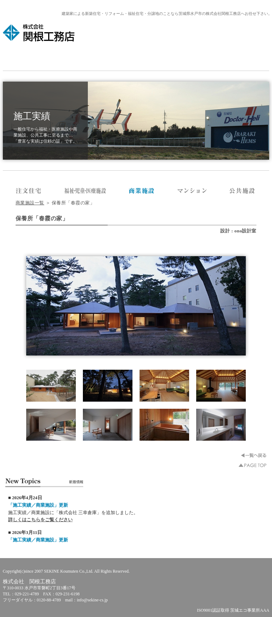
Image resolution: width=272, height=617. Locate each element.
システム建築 (136, 56)
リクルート (238, 56)
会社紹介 (56, 56)
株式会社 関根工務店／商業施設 (142, 191)
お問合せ (259, 56)
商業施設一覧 (30, 202)
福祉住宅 (217, 56)
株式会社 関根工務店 (39, 33)
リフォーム (162, 56)
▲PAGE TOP (252, 465)
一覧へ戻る (253, 455)
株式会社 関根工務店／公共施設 (242, 191)
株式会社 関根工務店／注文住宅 (29, 191)
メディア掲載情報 (84, 56)
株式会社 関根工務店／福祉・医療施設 (85, 191)
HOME (39, 56)
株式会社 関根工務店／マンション (192, 191)
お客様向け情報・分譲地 (190, 56)
